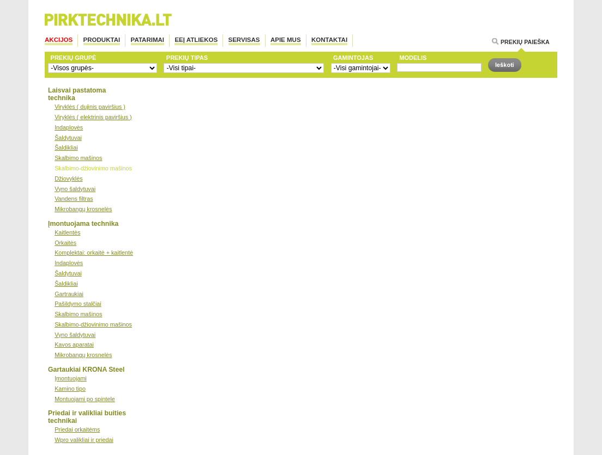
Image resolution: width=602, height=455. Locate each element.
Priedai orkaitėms (77, 429)
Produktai (102, 39)
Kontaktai (329, 39)
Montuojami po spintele (85, 399)
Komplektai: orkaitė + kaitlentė (94, 252)
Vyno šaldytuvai (75, 189)
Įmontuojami (71, 378)
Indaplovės (69, 127)
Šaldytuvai (68, 137)
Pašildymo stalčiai (78, 303)
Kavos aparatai (74, 344)
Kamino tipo (70, 388)
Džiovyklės (68, 178)
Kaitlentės (67, 232)
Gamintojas (353, 57)
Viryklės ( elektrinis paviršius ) (93, 117)
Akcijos (59, 39)
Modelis (412, 57)
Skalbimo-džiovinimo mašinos (93, 168)
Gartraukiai (69, 294)
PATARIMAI (147, 39)
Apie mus (285, 39)
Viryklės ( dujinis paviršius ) (90, 106)
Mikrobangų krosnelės (83, 209)
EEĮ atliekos (196, 39)
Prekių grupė (74, 57)
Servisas (244, 39)
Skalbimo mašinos (78, 158)
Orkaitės (65, 242)
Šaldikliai (66, 147)
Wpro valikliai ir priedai (84, 439)
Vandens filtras (74, 198)
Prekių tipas (187, 57)
